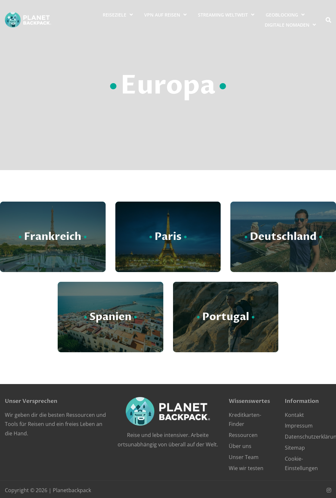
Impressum (299, 425)
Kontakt (294, 414)
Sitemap (295, 447)
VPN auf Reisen (162, 15)
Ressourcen (243, 435)
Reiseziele (114, 15)
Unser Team (244, 457)
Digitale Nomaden (287, 25)
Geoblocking (282, 15)
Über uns (240, 446)
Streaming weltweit (223, 15)
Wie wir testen (246, 468)
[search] (328, 20)
